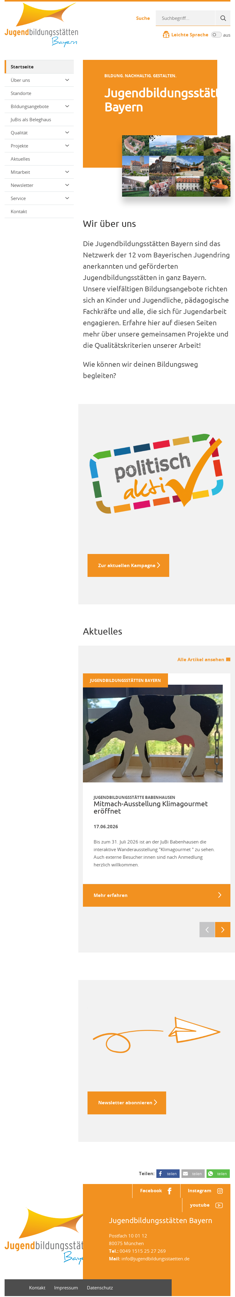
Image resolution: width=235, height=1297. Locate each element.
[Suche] (222, 18)
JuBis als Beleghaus (31, 119)
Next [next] (222, 930)
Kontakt (19, 211)
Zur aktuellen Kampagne (126, 565)
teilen (172, 1174)
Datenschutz (100, 1288)
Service (40, 198)
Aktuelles (20, 159)
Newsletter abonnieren (125, 1103)
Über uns (40, 80)
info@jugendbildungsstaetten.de (155, 1259)
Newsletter (40, 185)
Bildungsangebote (40, 106)
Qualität (40, 132)
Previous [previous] (207, 930)
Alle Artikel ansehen (200, 660)
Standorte (21, 93)
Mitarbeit (40, 172)
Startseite (22, 67)
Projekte (40, 146)
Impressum (66, 1288)
